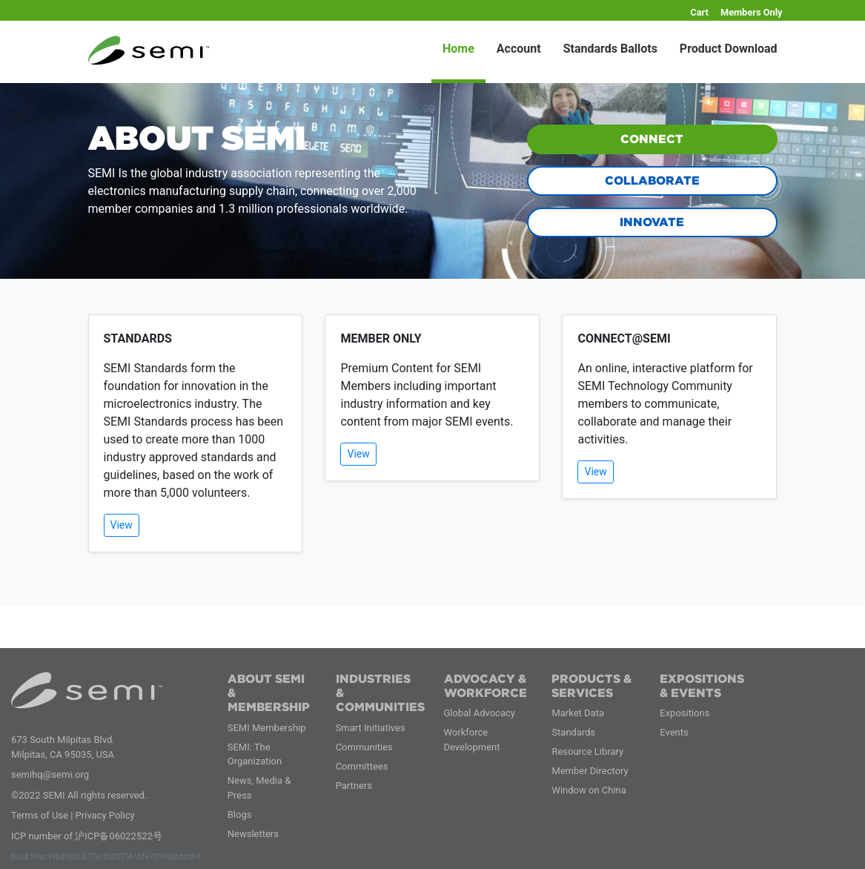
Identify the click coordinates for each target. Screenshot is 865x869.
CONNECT (651, 139)
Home (458, 49)
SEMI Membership (267, 727)
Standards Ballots (610, 49)
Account (519, 49)
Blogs (240, 814)
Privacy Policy (105, 815)
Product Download (729, 49)
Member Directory (589, 770)
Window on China (588, 790)
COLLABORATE (652, 181)
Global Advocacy (479, 712)
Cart (699, 12)
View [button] (121, 525)
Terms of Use (39, 815)
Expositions (684, 712)
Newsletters (253, 833)
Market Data (577, 712)
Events (674, 732)
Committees (362, 766)
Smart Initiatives (370, 727)
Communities (364, 747)
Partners (354, 785)
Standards (573, 732)
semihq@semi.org (50, 774)
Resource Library (587, 751)
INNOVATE (652, 222)
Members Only (751, 12)
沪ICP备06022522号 (118, 836)
